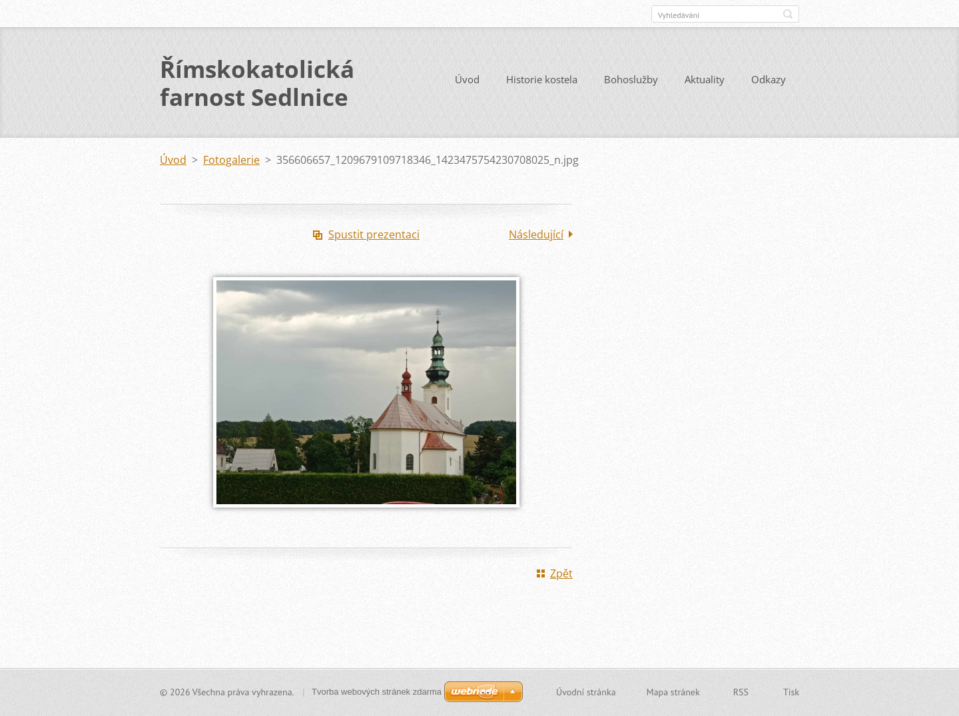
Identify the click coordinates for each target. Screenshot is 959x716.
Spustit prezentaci (374, 234)
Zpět (561, 573)
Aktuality (705, 79)
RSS (741, 692)
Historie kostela (541, 79)
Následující (536, 234)
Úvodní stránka (586, 692)
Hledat (788, 14)
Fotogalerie (231, 160)
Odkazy (768, 79)
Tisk (791, 692)
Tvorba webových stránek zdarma (377, 692)
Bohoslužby (631, 79)
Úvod (467, 79)
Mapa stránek (673, 692)
